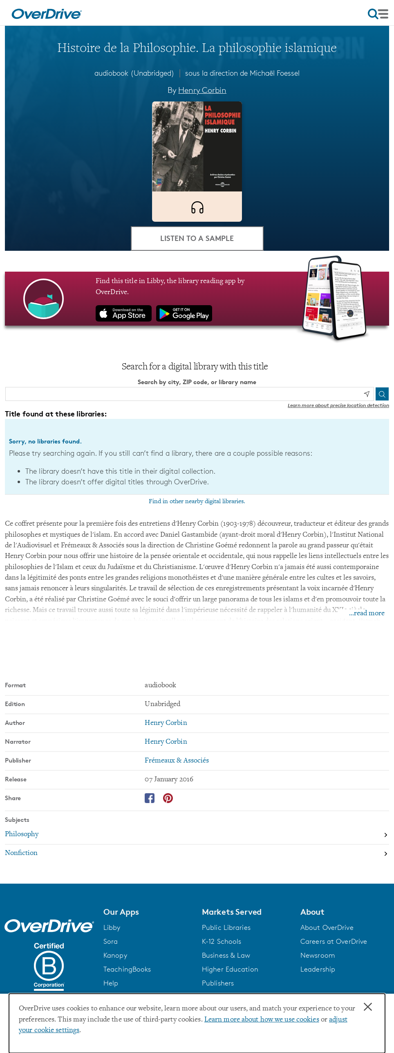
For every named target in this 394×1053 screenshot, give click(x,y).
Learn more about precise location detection (338, 405)
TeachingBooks (127, 969)
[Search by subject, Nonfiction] (197, 854)
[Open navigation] (378, 14)
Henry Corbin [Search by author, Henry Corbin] (202, 90)
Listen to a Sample (197, 238)
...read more (367, 613)
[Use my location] (366, 393)
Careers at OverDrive (333, 941)
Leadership (317, 969)
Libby (112, 927)
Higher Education (230, 969)
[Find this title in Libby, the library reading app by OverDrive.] (197, 299)
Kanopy (115, 955)
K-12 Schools (221, 941)
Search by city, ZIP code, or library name (197, 382)
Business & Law (226, 955)
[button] (147, 912)
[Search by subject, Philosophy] (197, 835)
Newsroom (317, 955)
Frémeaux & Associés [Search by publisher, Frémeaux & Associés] (177, 761)
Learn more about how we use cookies (261, 1020)
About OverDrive (327, 927)
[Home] (46, 13)
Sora (110, 941)
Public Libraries (226, 927)
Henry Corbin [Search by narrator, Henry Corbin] (166, 742)
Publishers (218, 983)
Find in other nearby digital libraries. (197, 501)
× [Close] (368, 1007)
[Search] (382, 393)
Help (110, 983)
